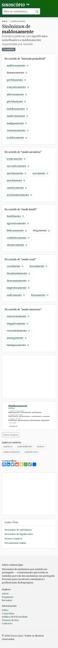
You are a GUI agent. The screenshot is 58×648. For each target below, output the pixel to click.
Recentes (7, 600)
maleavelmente (11, 452)
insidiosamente (16, 108)
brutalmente (37, 266)
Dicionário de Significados (18, 534)
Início (5, 593)
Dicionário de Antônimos (18, 530)
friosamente (38, 295)
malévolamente (16, 115)
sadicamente (14, 295)
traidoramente (15, 137)
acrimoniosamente (18, 194)
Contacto (7, 623)
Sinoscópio (16, 5)
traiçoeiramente (16, 87)
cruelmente (13, 266)
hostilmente (14, 216)
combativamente (16, 237)
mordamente (14, 180)
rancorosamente (16, 316)
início (4, 21)
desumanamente (17, 280)
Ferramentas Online (15, 543)
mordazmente (15, 173)
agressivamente (16, 223)
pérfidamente (15, 101)
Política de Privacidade (15, 616)
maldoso (8, 446)
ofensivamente (15, 244)
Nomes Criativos (13, 538)
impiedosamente (17, 287)
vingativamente (16, 323)
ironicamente (15, 158)
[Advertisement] (29, 376)
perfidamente (15, 79)
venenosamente (16, 130)
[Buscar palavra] (18, 11)
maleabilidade (24, 446)
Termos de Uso (10, 620)
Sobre (5, 610)
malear (40, 446)
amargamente (15, 337)
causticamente (15, 187)
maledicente (31, 452)
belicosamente (15, 230)
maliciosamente (16, 65)
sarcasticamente (16, 166)
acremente (38, 173)
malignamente (15, 123)
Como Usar (8, 613)
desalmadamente (17, 273)
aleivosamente (15, 94)
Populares (7, 597)
